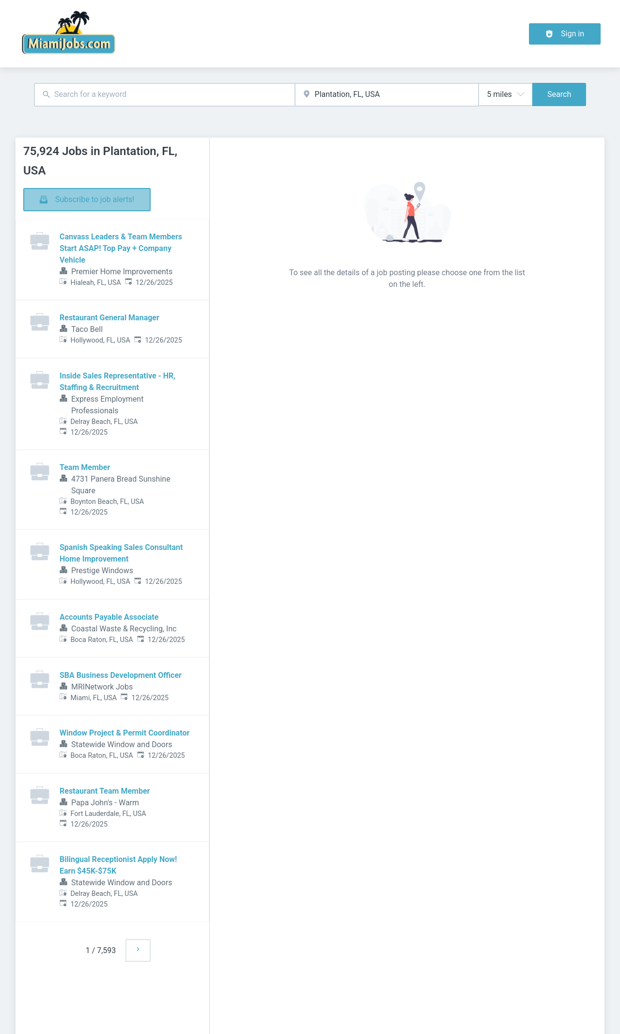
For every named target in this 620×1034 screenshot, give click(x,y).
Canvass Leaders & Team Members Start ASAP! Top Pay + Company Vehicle (121, 248)
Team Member (85, 467)
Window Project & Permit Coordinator (124, 732)
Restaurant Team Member (105, 791)
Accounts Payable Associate (109, 617)
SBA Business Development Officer (121, 675)
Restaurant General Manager (109, 317)
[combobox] (164, 95)
